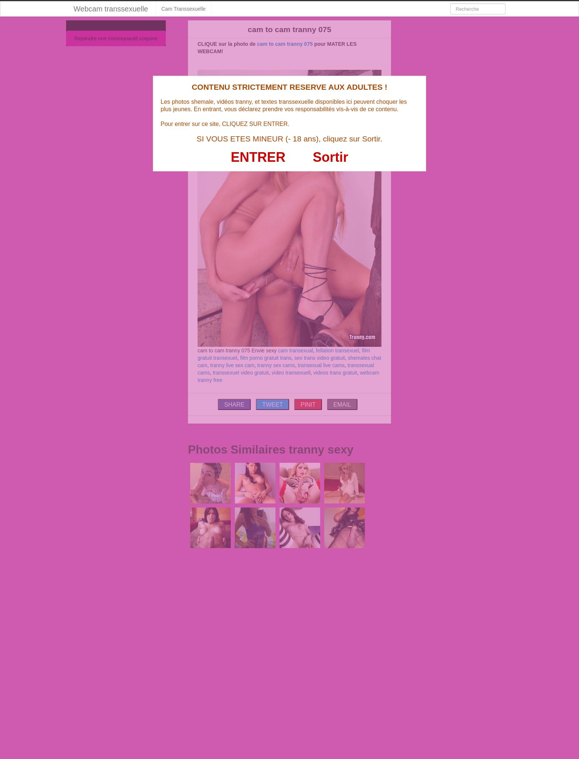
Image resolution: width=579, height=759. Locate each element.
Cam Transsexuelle (183, 9)
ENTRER (258, 157)
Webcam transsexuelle (110, 9)
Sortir (330, 157)
